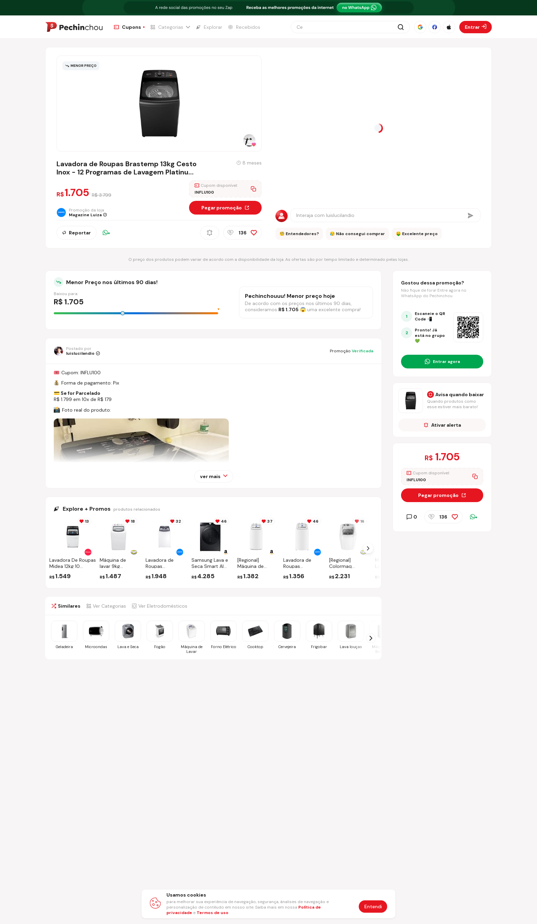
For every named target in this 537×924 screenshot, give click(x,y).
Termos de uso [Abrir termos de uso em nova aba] (212, 912)
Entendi (373, 906)
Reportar (76, 233)
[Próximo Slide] (368, 548)
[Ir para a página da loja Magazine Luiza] (84, 212)
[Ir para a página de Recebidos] (244, 27)
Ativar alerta (442, 425)
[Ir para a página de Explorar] (209, 27)
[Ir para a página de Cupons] (129, 27)
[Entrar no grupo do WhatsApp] (442, 361)
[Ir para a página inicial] (74, 27)
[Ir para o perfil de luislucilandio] (77, 351)
